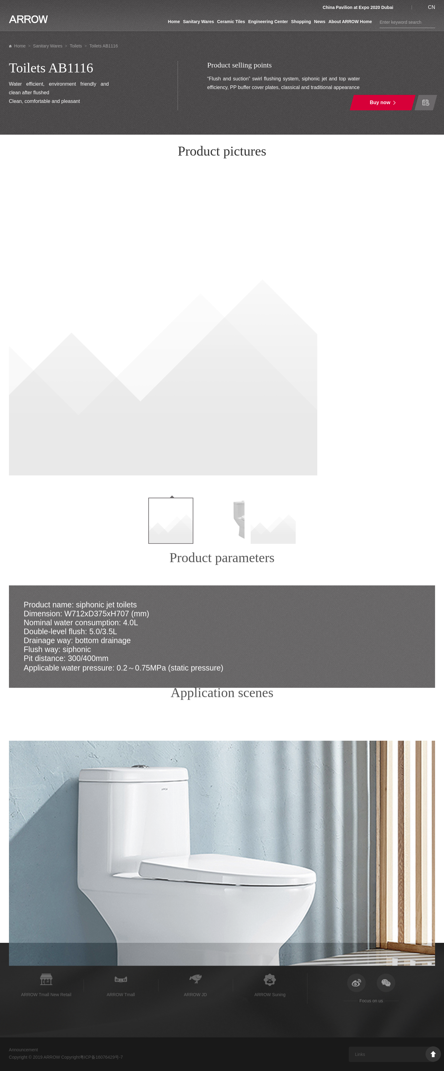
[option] (222, 321)
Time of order (426, 102)
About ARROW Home (350, 21)
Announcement (23, 1049)
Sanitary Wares (198, 21)
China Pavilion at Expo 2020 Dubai (358, 7)
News (320, 21)
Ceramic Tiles (231, 21)
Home (174, 21)
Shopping (301, 21)
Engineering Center (268, 21)
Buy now (380, 102)
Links (360, 1054)
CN (431, 7)
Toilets (76, 45)
